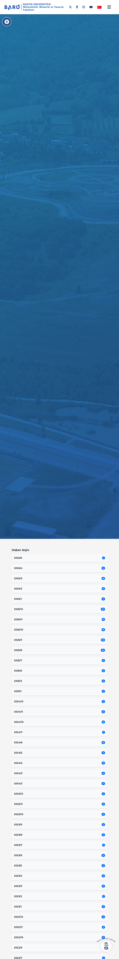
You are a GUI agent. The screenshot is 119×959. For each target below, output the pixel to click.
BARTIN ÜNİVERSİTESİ (37, 4)
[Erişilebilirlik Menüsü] (6, 21)
